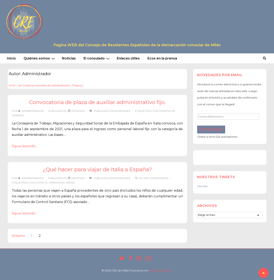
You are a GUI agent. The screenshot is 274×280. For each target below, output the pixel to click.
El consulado (97, 58)
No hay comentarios (153, 178)
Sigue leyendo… (25, 146)
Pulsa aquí (211, 129)
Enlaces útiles (128, 58)
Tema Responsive (160, 270)
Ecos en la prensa (162, 58)
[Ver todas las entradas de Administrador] (31, 110)
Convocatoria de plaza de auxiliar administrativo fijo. (97, 102)
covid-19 (41, 182)
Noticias (69, 58)
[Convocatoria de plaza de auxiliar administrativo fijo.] (78, 110)
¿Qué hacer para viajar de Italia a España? (97, 169)
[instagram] (139, 259)
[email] (149, 259)
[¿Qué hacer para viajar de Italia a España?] (78, 178)
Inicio (11, 58)
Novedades (122, 110)
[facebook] (131, 259)
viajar (70, 182)
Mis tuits (202, 186)
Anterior (18, 236)
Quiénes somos (40, 58)
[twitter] (122, 259)
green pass (57, 182)
